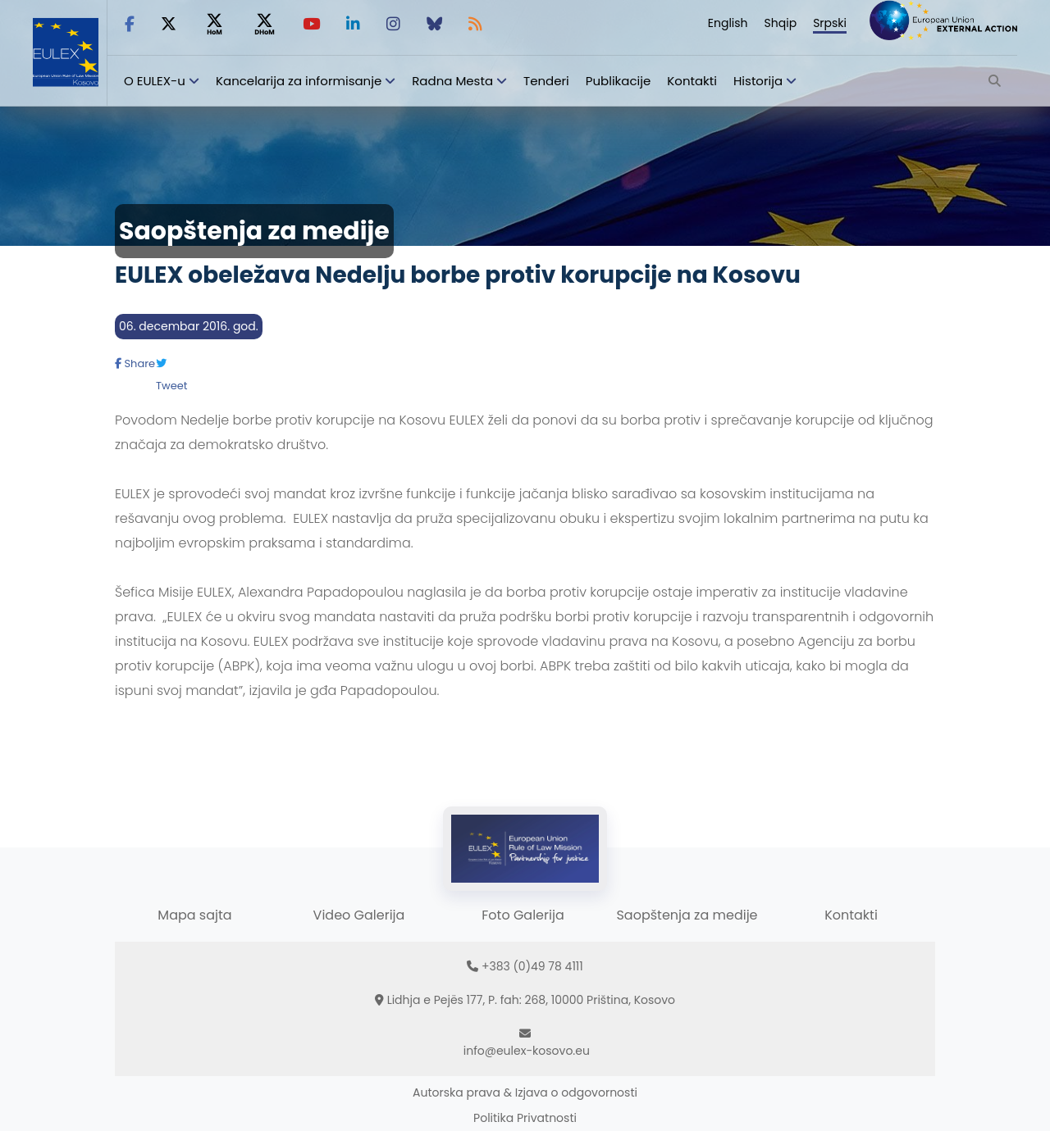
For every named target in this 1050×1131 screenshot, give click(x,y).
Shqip (781, 23)
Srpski (830, 23)
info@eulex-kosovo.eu (526, 1050)
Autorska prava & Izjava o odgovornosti (525, 1092)
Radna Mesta (452, 80)
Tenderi (546, 80)
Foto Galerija (523, 915)
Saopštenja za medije (686, 915)
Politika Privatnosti (525, 1118)
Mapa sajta (194, 915)
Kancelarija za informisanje (300, 80)
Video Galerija (359, 915)
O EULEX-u (154, 80)
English (728, 23)
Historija (758, 80)
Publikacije (618, 80)
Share (135, 363)
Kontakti (692, 80)
